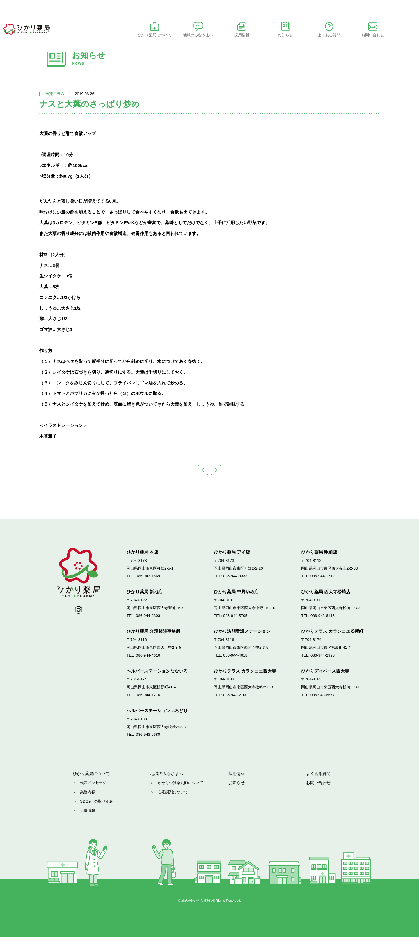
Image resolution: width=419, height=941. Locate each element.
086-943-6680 (148, 737)
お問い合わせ (397, 35)
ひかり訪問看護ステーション (242, 633)
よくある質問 (319, 776)
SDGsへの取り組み (96, 805)
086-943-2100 (235, 697)
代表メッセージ (93, 786)
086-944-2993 (322, 657)
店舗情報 (87, 814)
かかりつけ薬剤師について (180, 786)
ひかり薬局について (179, 35)
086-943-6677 (322, 697)
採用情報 (237, 776)
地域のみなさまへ (167, 776)
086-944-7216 (148, 697)
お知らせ (309, 35)
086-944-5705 (235, 618)
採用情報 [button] (266, 35)
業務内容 (87, 796)
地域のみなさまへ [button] (222, 35)
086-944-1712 (322, 578)
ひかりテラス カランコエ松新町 (332, 633)
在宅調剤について (173, 796)
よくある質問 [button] (353, 35)
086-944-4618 (235, 657)
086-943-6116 (322, 618)
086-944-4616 (148, 657)
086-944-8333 (235, 578)
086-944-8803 (148, 618)
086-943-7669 (148, 578)
